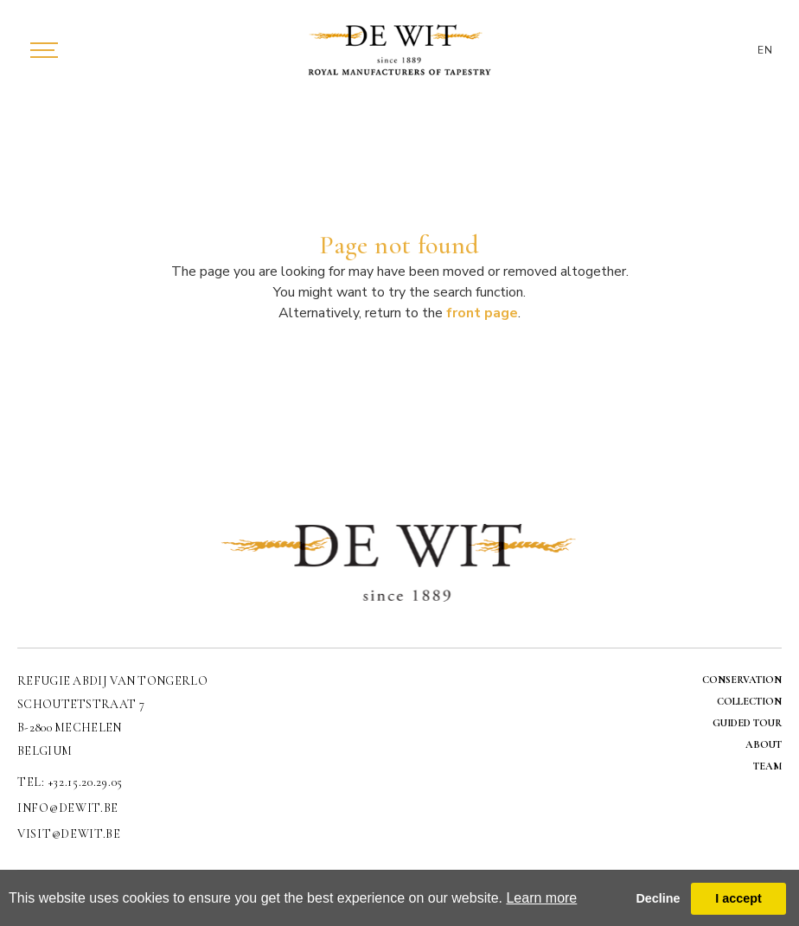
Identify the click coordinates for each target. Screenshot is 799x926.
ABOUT (763, 744)
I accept (738, 898)
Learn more (541, 898)
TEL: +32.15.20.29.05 (70, 782)
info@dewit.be (67, 808)
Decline (658, 898)
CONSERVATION (742, 680)
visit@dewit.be (69, 834)
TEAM (767, 766)
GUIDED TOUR (747, 723)
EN (765, 50)
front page (482, 313)
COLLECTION (749, 701)
